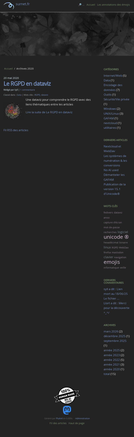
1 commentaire (27, 90)
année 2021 (112, 364)
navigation (120, 257)
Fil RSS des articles (15, 130)
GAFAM (109, 118)
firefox (107, 252)
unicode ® (116, 236)
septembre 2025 (115, 341)
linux (107, 247)
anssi (107, 217)
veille (123, 267)
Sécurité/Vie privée (116, 99)
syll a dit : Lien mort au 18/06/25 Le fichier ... (116, 293)
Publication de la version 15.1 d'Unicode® (115, 189)
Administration (82, 418)
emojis (112, 261)
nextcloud (110, 123)
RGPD (37, 95)
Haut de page (76, 423)
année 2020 (112, 369)
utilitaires (110, 128)
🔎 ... (81, 4)
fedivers (108, 212)
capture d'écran (113, 222)
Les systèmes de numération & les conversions (115, 160)
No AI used (111, 170)
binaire (123, 242)
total (107, 374)
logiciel (123, 232)
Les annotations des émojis (113, 4)
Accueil (91, 4)
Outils (107, 95)
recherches (110, 232)
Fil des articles (58, 423)
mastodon (118, 252)
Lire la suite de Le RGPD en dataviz (49, 112)
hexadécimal (111, 242)
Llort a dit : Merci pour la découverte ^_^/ (116, 308)
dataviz (44, 95)
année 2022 (112, 360)
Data (19, 95)
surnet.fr (23, 4)
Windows (110, 109)
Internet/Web (113, 76)
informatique (111, 267)
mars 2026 (111, 331)
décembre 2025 (114, 336)
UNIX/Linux (111, 114)
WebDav (124, 247)
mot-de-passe (112, 227)
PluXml (59, 418)
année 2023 (112, 355)
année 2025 (112, 350)
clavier (108, 257)
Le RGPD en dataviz (27, 83)
